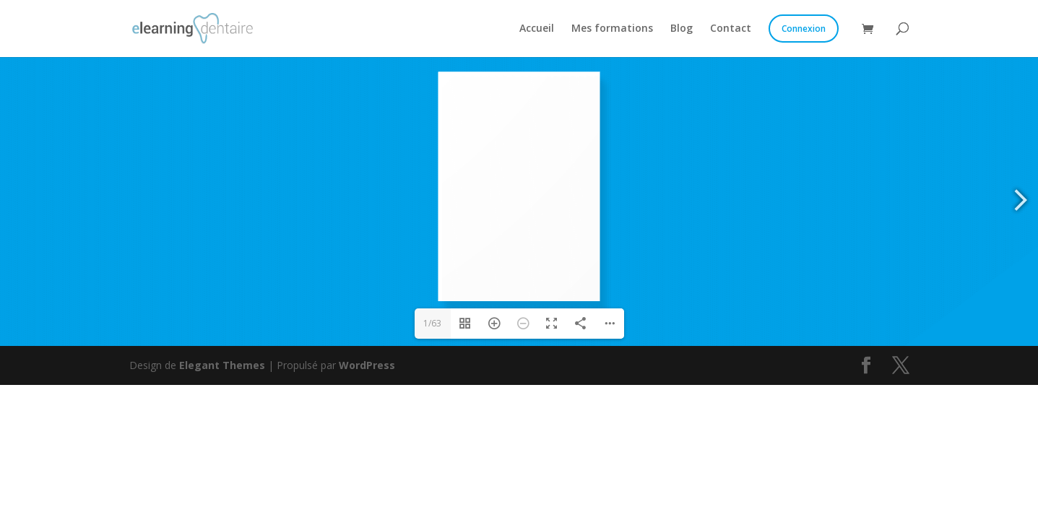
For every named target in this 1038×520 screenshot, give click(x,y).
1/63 (432, 323)
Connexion (804, 28)
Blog (681, 29)
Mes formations (612, 29)
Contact (730, 29)
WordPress (367, 365)
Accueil (536, 29)
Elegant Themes (222, 365)
